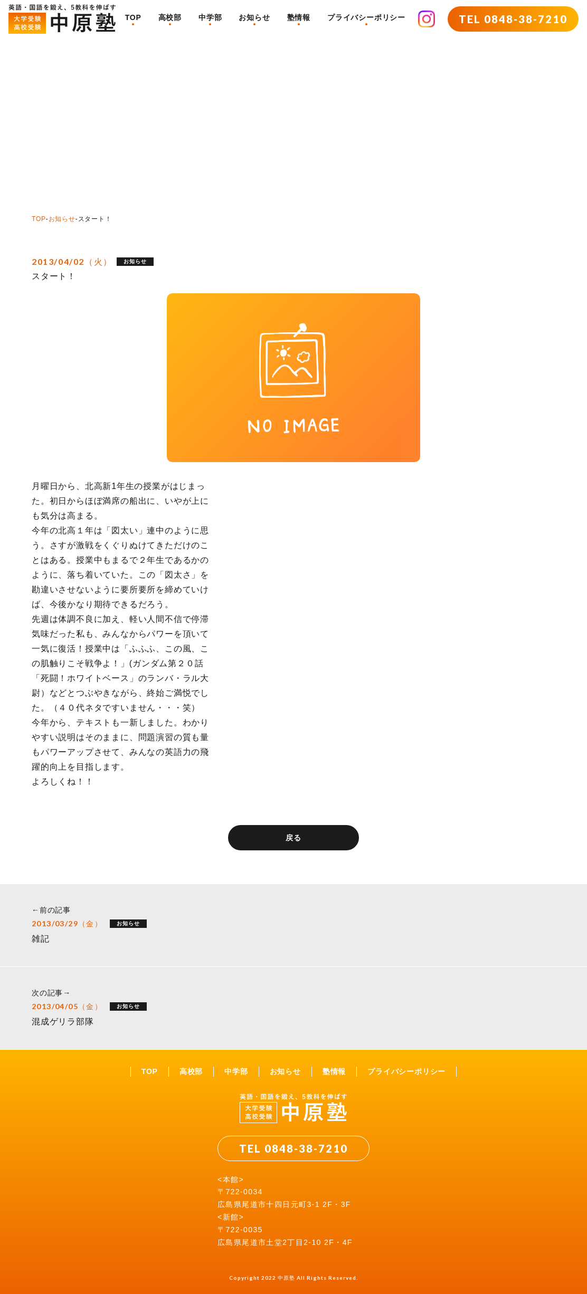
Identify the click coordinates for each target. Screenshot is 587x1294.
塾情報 (298, 17)
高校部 (170, 17)
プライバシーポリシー (366, 17)
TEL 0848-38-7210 (513, 19)
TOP (133, 17)
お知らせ (254, 17)
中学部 (210, 17)
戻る (293, 837)
